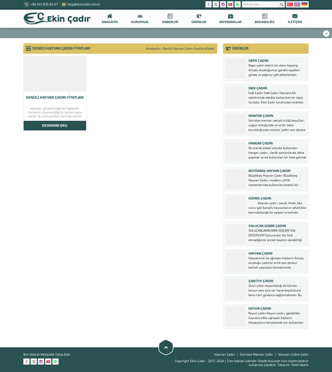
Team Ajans (300, 365)
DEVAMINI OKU (54, 125)
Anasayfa (153, 48)
